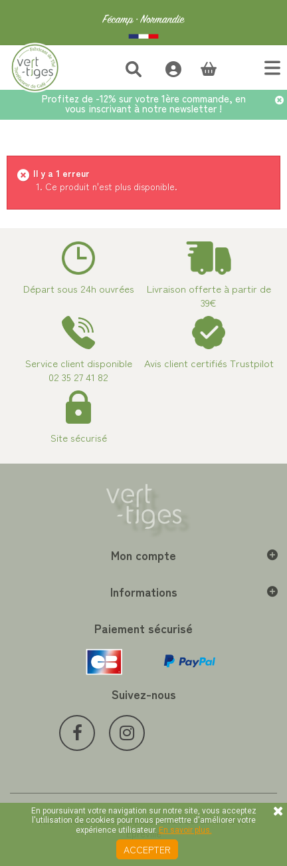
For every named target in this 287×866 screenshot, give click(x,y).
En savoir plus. (185, 830)
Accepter (147, 849)
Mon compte (143, 554)
